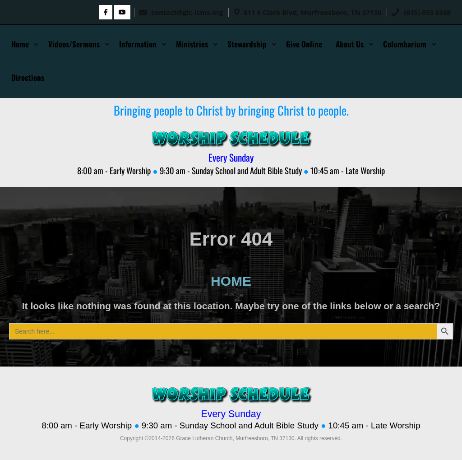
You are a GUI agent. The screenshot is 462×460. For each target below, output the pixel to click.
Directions (27, 77)
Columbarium (404, 44)
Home (20, 44)
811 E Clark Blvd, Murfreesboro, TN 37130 (312, 12)
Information (138, 44)
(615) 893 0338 (421, 12)
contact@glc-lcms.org (180, 12)
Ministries (192, 44)
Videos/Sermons (74, 44)
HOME (231, 281)
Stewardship (247, 44)
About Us (350, 44)
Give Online (304, 44)
